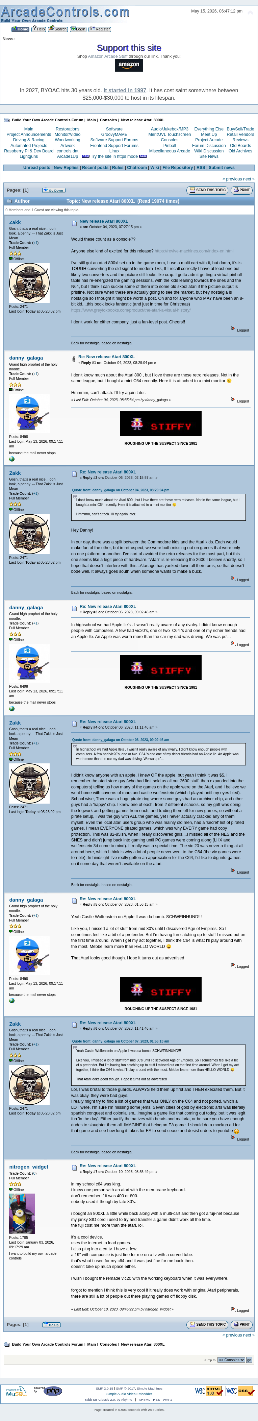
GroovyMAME (114, 134)
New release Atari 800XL (104, 221)
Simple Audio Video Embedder (129, 1394)
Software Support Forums (114, 140)
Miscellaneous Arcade (169, 151)
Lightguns (29, 156)
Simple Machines (149, 1388)
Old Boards (240, 145)
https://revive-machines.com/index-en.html (194, 251)
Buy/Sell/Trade (240, 129)
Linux (114, 151)
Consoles (170, 140)
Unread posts (36, 167)
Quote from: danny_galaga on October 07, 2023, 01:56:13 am (120, 1041)
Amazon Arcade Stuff (108, 56)
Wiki (155, 167)
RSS (201, 167)
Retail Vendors (240, 134)
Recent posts (95, 167)
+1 (35, 243)
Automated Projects (28, 145)
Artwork (67, 145)
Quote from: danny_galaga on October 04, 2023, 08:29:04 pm (121, 490)
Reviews (241, 140)
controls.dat (67, 151)
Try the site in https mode (114, 156)
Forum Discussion (209, 145)
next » (249, 179)
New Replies (66, 167)
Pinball (169, 145)
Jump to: (210, 1360)
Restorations (67, 129)
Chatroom (137, 167)
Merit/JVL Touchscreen (169, 134)
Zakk (15, 222)
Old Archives (240, 151)
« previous (232, 179)
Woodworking (67, 140)
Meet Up (209, 134)
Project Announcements (28, 134)
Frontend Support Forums (114, 145)
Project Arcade (209, 140)
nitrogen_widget (28, 1167)
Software (114, 129)
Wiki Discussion (209, 151)
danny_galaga (26, 358)
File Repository (177, 167)
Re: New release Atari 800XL (106, 356)
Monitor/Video (68, 134)
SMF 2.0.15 (104, 1388)
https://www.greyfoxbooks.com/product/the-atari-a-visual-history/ (131, 310)
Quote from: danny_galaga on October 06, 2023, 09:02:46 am (120, 740)
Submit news (222, 167)
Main (28, 129)
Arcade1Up (67, 156)
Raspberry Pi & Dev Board (28, 151)
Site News (209, 156)
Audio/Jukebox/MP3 (169, 129)
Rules (118, 167)
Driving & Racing (29, 140)
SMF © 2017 (125, 1388)
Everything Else (209, 129)
